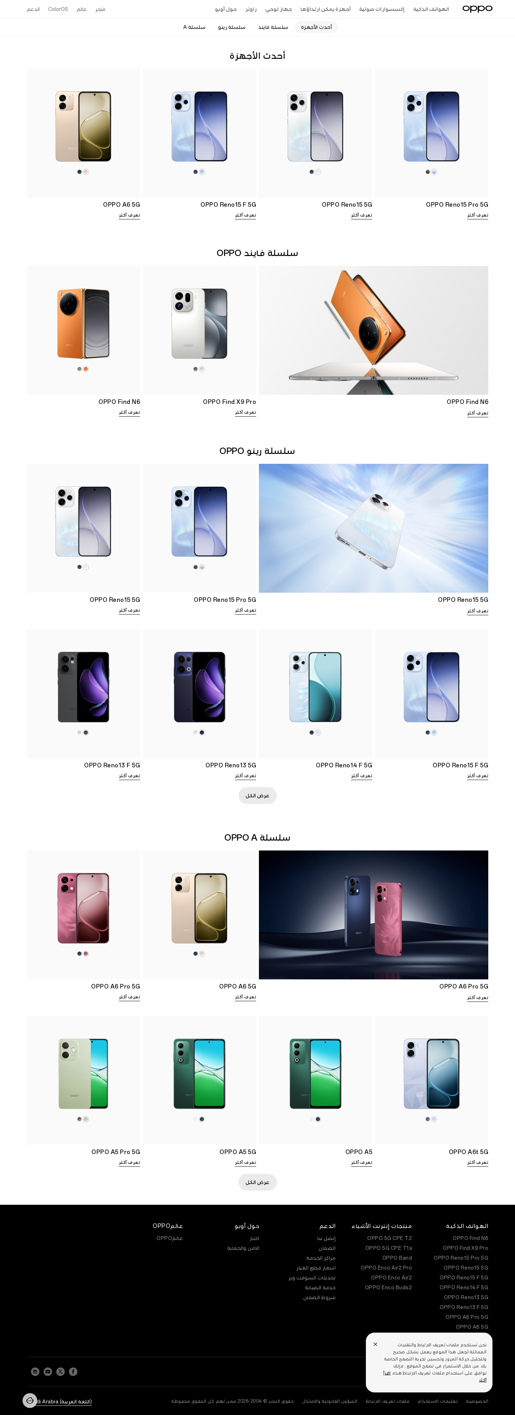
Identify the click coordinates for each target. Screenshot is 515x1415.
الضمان (327, 1248)
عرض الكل (258, 795)
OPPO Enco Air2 (391, 1277)
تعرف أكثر (478, 215)
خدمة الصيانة (320, 1287)
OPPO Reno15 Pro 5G (461, 1257)
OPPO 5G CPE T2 (389, 1238)
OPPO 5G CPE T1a (388, 1248)
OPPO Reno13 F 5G (464, 1307)
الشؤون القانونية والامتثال (330, 1401)
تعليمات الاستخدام (438, 1401)
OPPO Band (397, 1257)
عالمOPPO (170, 1238)
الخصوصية (477, 1401)
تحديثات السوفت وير (312, 1277)
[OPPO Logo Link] (477, 9)
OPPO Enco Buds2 (388, 1287)
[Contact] (30, 1400)
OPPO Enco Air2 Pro (386, 1267)
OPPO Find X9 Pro (465, 1248)
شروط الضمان (319, 1297)
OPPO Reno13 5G (466, 1297)
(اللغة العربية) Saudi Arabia (59, 1401)
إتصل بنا (326, 1238)
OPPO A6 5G (472, 1326)
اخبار (255, 1238)
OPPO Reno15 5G (466, 1267)
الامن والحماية (243, 1248)
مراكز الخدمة (321, 1257)
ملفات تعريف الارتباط (388, 1401)
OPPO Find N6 (470, 1238)
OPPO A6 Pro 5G (467, 1317)
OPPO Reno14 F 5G (464, 1287)
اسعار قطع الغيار (316, 1267)
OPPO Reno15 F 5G (464, 1277)
